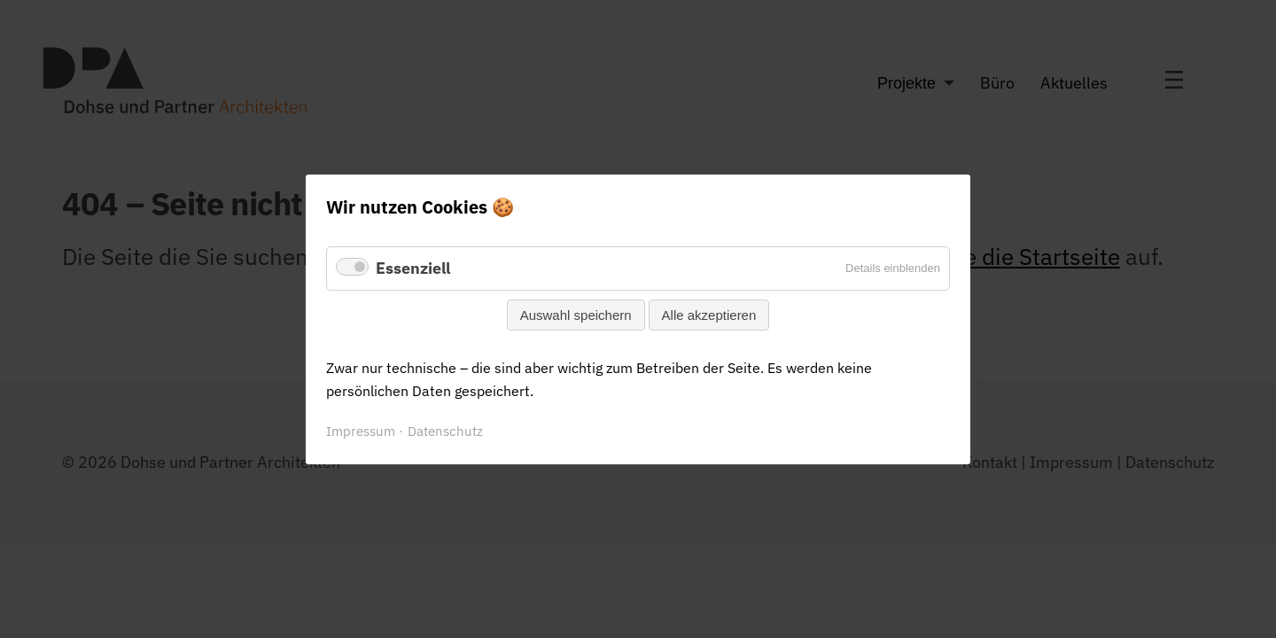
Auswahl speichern (576, 314)
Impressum (360, 431)
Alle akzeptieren (709, 314)
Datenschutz (445, 431)
